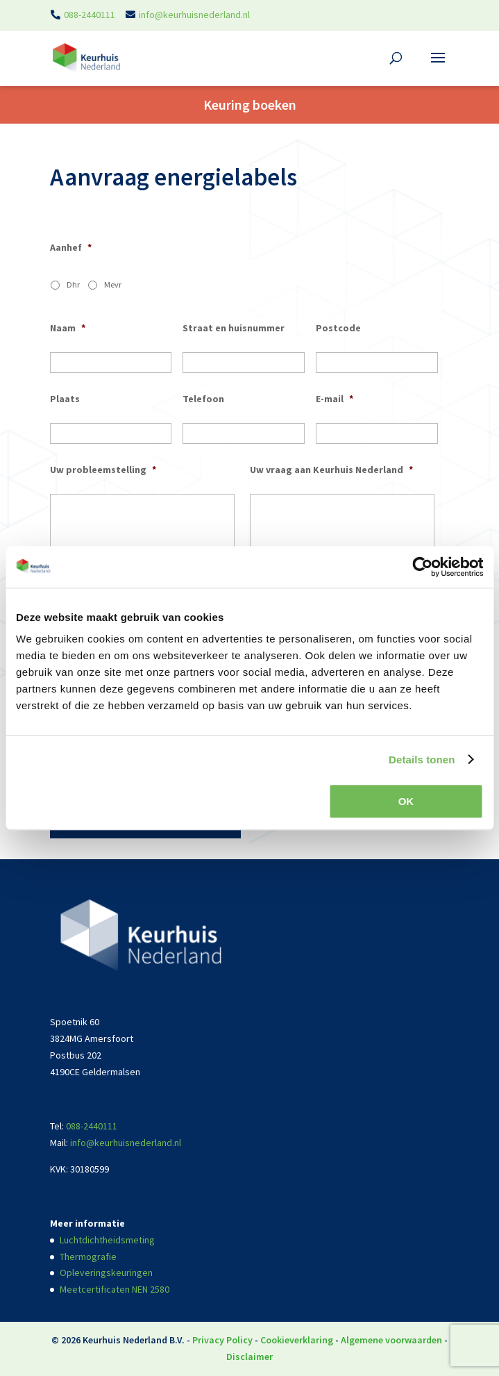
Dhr (73, 284)
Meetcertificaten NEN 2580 (114, 1289)
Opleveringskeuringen (106, 1272)
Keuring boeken (249, 105)
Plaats (65, 398)
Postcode (338, 328)
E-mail (334, 398)
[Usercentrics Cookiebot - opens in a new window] (422, 566)
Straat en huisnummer (234, 328)
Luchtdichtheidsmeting (107, 1240)
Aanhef (71, 247)
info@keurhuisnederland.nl (194, 14)
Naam (67, 328)
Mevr (112, 284)
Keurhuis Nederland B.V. (134, 1340)
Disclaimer (249, 1356)
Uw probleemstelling (103, 469)
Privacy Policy (222, 1340)
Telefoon (203, 398)
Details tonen (422, 759)
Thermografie (88, 1256)
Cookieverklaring (296, 1340)
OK (406, 801)
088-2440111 (89, 14)
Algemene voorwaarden (391, 1340)
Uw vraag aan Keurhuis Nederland (331, 469)
